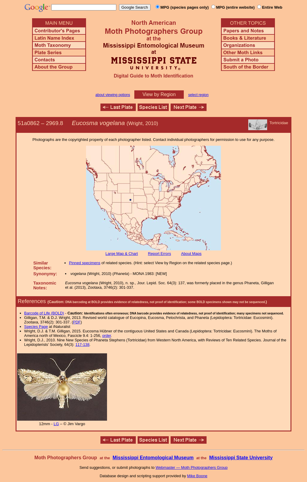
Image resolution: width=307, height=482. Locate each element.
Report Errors (159, 253)
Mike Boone (197, 476)
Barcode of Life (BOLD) (44, 313)
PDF (77, 322)
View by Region (159, 94)
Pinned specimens (84, 263)
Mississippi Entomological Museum (152, 457)
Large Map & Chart (122, 253)
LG (56, 424)
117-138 (82, 344)
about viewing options (112, 95)
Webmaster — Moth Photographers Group (192, 467)
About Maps (191, 253)
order (106, 335)
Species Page (36, 326)
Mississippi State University (241, 457)
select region (198, 95)
